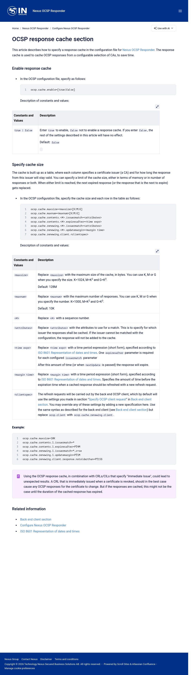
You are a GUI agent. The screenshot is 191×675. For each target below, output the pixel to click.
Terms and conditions (66, 659)
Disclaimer (46, 659)
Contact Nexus (29, 659)
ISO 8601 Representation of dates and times (67, 353)
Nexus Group (12, 659)
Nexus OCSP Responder (49, 11)
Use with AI (164, 28)
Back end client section (131, 410)
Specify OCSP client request (107, 399)
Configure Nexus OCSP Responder (71, 28)
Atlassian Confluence (143, 664)
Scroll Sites (123, 664)
